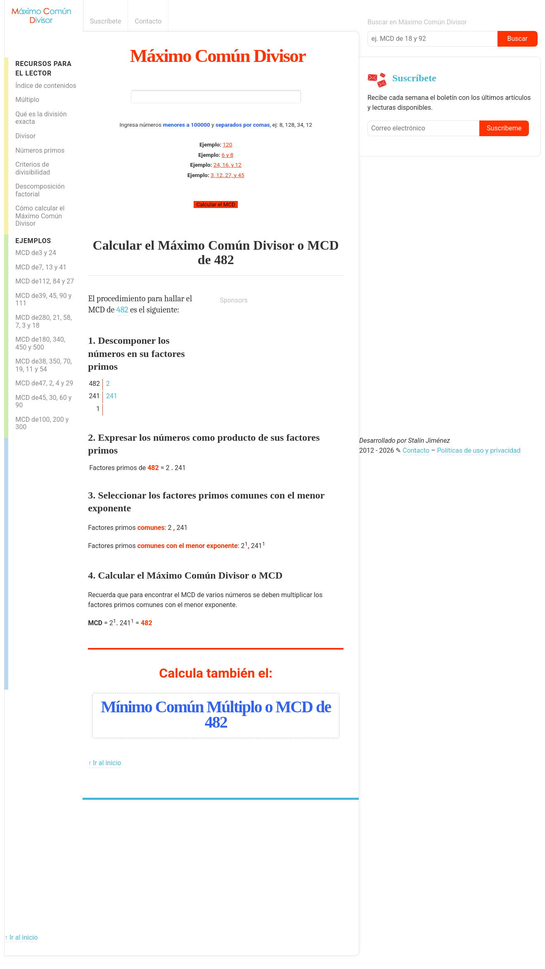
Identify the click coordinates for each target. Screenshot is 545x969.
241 (111, 396)
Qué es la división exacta (40, 118)
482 (224, 259)
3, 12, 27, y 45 (227, 175)
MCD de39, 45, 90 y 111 (43, 299)
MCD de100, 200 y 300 (42, 423)
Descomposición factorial (39, 190)
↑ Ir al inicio (104, 763)
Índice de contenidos (45, 86)
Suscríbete (105, 21)
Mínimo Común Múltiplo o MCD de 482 (216, 714)
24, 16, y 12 (227, 164)
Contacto (148, 21)
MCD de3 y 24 (35, 253)
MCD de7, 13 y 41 (40, 267)
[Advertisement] (41, 561)
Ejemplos (33, 241)
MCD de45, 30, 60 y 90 (43, 401)
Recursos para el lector (43, 68)
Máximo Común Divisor (218, 55)
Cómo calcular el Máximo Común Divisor (39, 215)
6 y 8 (227, 154)
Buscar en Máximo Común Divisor (417, 22)
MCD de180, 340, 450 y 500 (40, 343)
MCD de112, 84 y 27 (44, 281)
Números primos (39, 150)
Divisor (25, 136)
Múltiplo (27, 100)
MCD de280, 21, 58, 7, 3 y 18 (43, 321)
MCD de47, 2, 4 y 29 (44, 383)
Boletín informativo (354, 21)
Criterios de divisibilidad (32, 168)
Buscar (517, 39)
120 (227, 144)
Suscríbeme (504, 128)
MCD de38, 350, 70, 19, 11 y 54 (43, 365)
